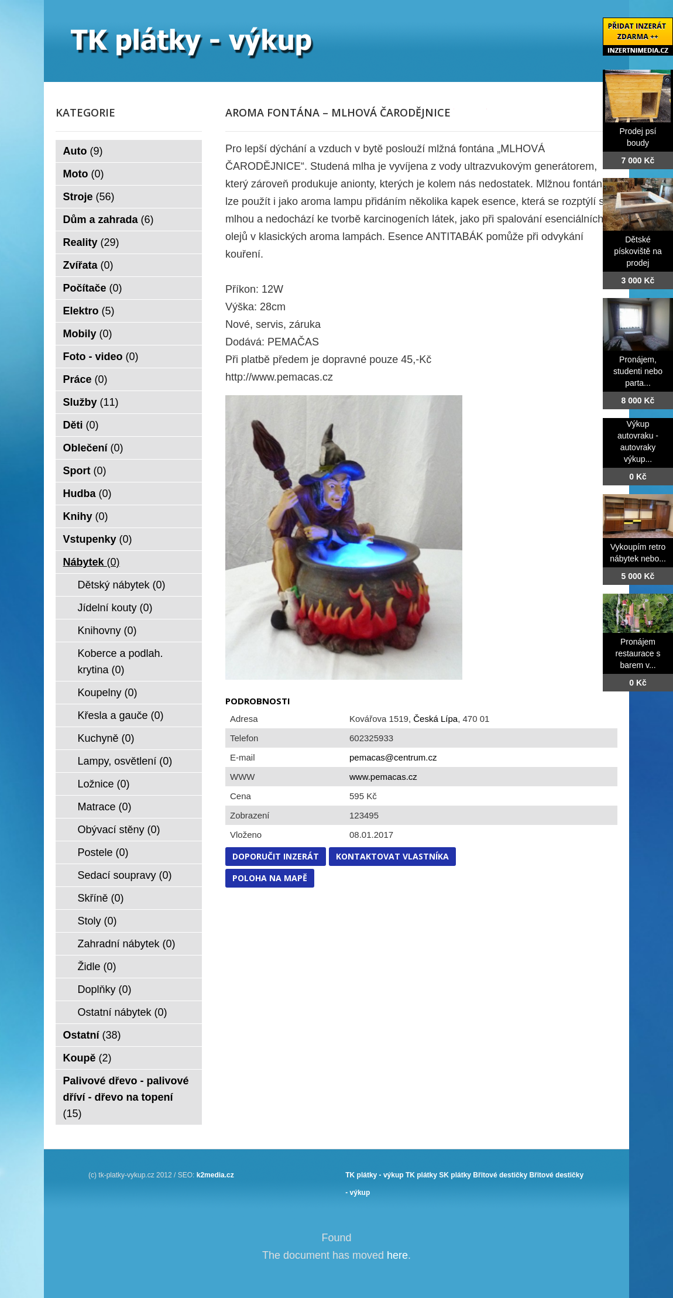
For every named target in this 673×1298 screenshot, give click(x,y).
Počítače (92, 288)
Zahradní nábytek (127, 944)
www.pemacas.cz (383, 777)
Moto (83, 174)
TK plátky (421, 1175)
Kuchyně (106, 738)
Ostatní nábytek (122, 1012)
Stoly (97, 921)
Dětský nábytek (122, 585)
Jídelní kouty (115, 608)
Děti (81, 425)
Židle (97, 966)
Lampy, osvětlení (125, 761)
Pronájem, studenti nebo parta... (637, 371)
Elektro (89, 311)
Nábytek (91, 562)
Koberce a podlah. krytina (120, 662)
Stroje (89, 197)
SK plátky (455, 1175)
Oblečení (93, 448)
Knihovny (107, 630)
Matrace (105, 807)
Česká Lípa (435, 719)
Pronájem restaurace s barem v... (637, 653)
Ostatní (92, 1035)
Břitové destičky (500, 1175)
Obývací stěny (119, 829)
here (397, 1255)
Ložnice (104, 784)
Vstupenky (97, 539)
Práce (85, 379)
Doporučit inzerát (275, 856)
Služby (91, 402)
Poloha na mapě (269, 877)
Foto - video (101, 356)
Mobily (87, 334)
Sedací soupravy (125, 875)
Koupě (87, 1058)
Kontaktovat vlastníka (392, 856)
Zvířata (88, 265)
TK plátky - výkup (374, 1175)
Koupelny (108, 692)
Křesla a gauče (121, 715)
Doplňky (105, 989)
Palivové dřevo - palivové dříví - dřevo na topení (126, 1097)
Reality (91, 242)
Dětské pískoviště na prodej (638, 251)
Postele (103, 852)
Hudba (87, 493)
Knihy (85, 516)
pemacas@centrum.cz (393, 757)
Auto (83, 151)
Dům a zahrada (108, 219)
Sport (85, 471)
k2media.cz (215, 1175)
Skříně (101, 898)
